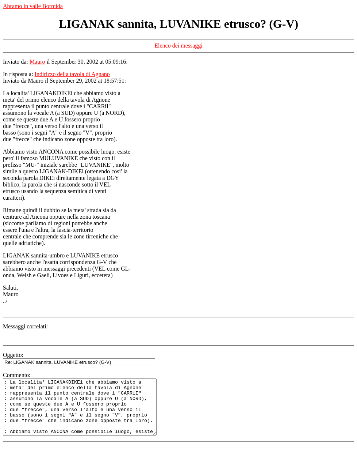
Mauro (37, 62)
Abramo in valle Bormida (33, 6)
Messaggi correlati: (25, 326)
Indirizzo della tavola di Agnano (72, 74)
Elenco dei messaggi (178, 45)
